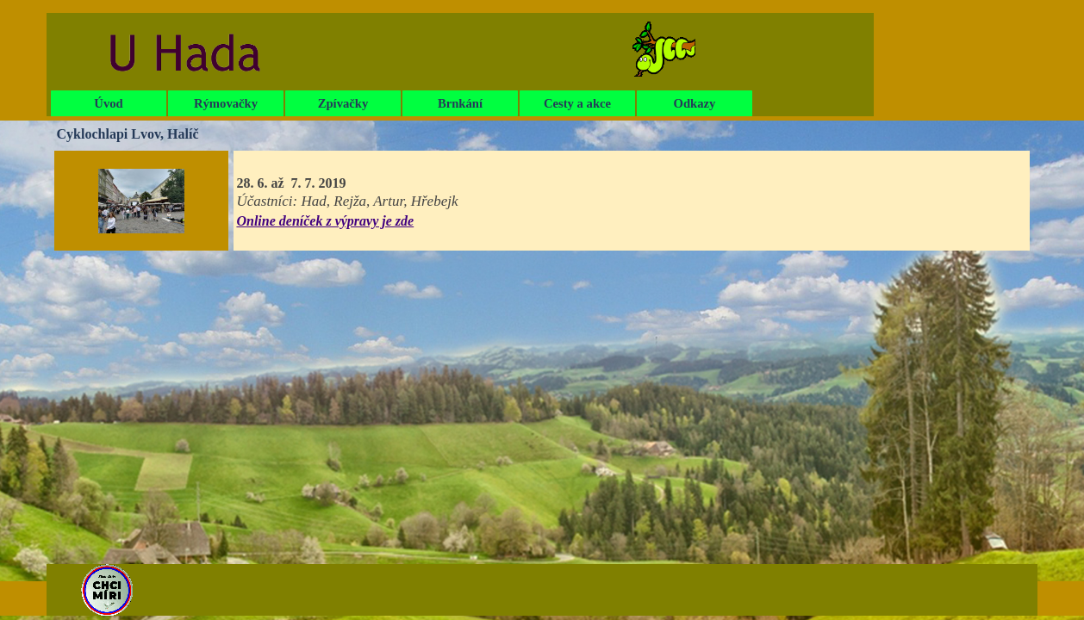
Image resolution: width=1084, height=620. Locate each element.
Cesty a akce (577, 103)
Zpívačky (343, 103)
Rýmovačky (226, 103)
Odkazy (695, 103)
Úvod (108, 103)
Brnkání (460, 103)
